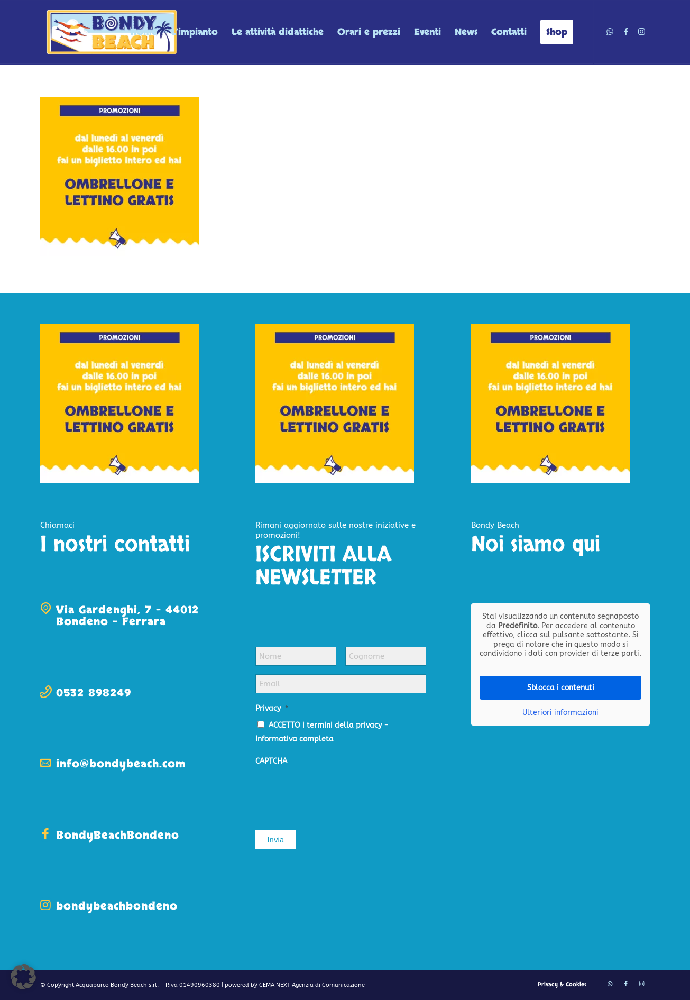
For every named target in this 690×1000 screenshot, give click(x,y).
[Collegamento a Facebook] (626, 32)
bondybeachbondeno (117, 906)
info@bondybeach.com (121, 764)
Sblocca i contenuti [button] (560, 687)
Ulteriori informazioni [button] (560, 712)
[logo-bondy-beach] (112, 32)
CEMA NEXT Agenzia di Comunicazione (312, 984)
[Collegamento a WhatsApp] (610, 32)
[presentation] (335, 792)
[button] (23, 976)
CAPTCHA (271, 761)
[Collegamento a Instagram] (642, 32)
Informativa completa (294, 739)
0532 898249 (93, 693)
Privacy (271, 708)
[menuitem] (143, 32)
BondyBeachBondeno (117, 835)
